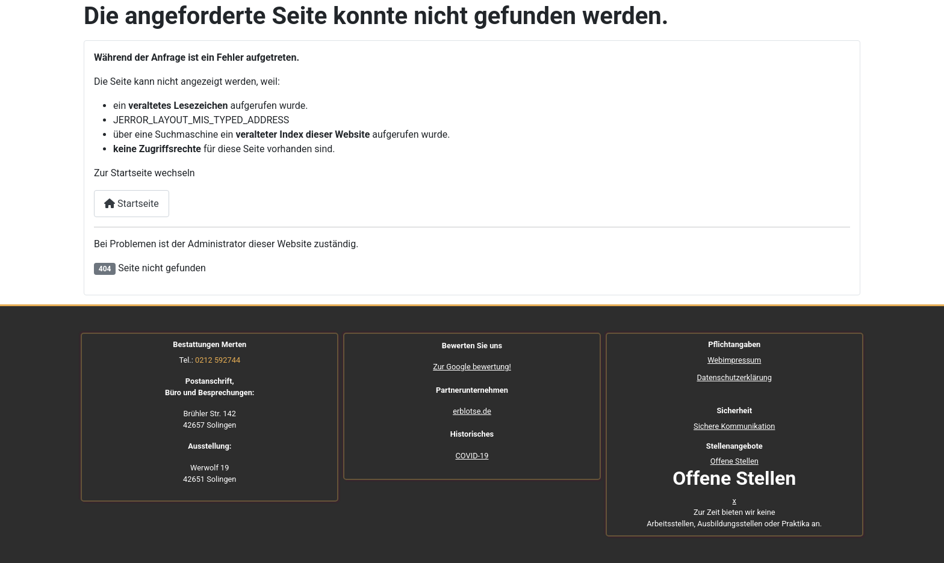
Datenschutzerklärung (734, 377)
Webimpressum (734, 360)
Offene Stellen (734, 461)
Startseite (131, 203)
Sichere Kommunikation (734, 426)
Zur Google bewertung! (472, 366)
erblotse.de (472, 411)
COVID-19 (472, 455)
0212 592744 (217, 360)
